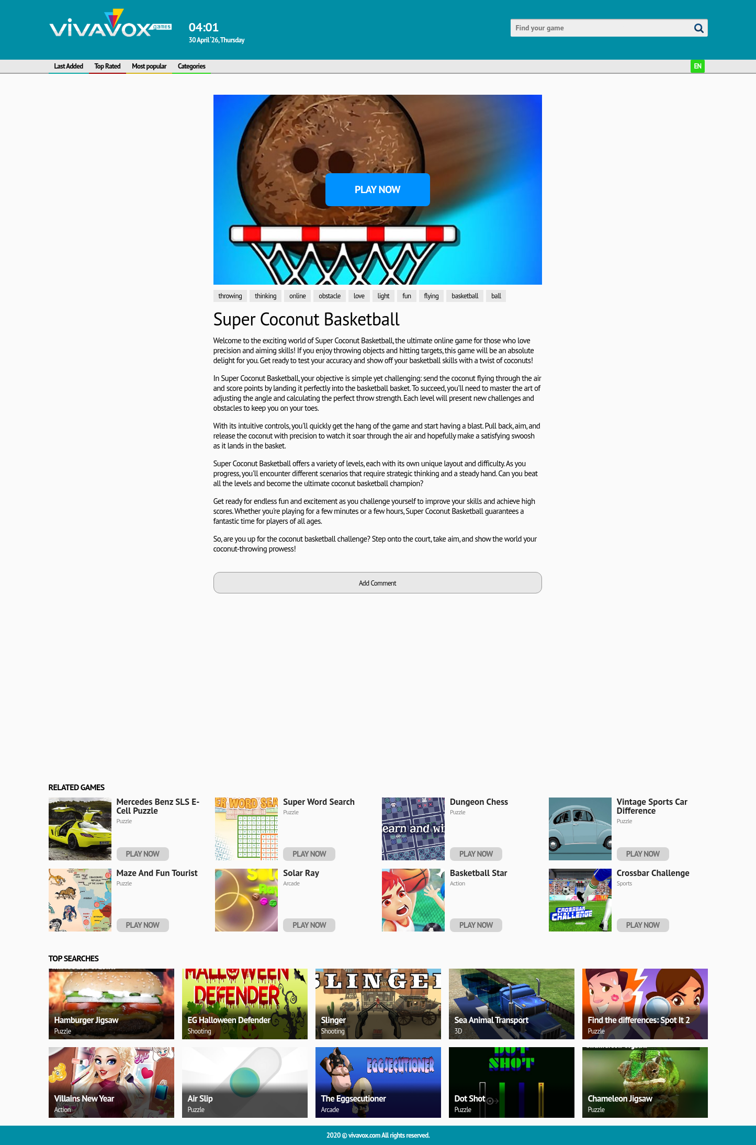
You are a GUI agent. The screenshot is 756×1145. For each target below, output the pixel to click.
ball (496, 295)
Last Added (68, 66)
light (384, 295)
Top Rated (108, 66)
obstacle (329, 295)
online (297, 295)
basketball (465, 295)
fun (406, 295)
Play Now (377, 189)
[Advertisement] (127, 160)
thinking (265, 295)
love (359, 295)
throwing (230, 295)
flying (431, 295)
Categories (191, 66)
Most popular (149, 66)
